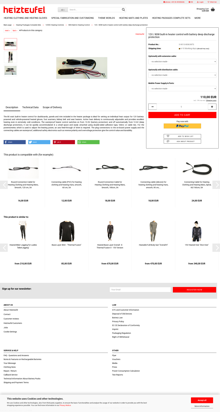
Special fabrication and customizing (72, 18)
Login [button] (200, 2)
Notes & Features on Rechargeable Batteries (22, 359)
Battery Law (117, 318)
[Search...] (63, 9)
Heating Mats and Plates (133, 18)
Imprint (115, 329)
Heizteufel (140, 34)
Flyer (114, 355)
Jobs (6, 327)
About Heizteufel (11, 310)
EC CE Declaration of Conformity (126, 325)
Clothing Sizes (10, 367)
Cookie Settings (10, 332)
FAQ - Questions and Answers (16, 355)
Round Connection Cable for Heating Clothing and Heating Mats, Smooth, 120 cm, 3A (23, 185)
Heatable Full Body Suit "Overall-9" (153, 245)
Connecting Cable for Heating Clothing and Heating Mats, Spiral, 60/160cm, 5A (196, 185)
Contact (7, 314)
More (198, 18)
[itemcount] (182, 107)
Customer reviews (11, 319)
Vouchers (116, 359)
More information (202, 406)
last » (15, 30)
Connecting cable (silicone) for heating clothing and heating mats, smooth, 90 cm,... (153, 185)
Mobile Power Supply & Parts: (161, 83)
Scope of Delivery (52, 107)
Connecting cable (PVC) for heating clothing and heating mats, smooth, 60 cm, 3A (66, 185)
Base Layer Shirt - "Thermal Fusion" (66, 245)
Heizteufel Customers (13, 323)
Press (114, 367)
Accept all (202, 400)
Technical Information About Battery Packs (22, 379)
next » (7, 30)
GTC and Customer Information (125, 310)
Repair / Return (10, 371)
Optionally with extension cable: (162, 56)
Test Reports (117, 375)
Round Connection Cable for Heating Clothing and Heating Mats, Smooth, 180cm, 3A (110, 185)
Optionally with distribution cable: (163, 70)
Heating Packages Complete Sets (171, 18)
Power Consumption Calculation (126, 371)
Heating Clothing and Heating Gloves (25, 18)
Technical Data (30, 107)
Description (12, 107)
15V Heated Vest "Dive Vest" (197, 245)
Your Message (10, 363)
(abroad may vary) (203, 49)
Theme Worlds (106, 18)
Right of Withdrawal (120, 337)
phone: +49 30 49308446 (173, 2)
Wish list (212, 2)
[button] (191, 2)
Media (114, 363)
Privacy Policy (118, 321)
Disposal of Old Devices (122, 314)
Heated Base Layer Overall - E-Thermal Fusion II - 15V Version (110, 246)
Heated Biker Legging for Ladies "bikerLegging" (23, 246)
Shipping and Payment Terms (16, 382)
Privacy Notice (65, 405)
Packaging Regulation (121, 333)
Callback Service (10, 375)
